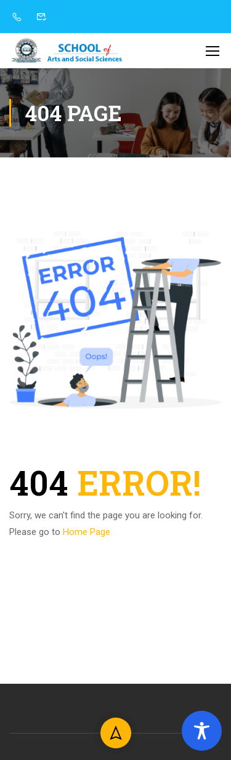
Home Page (86, 531)
